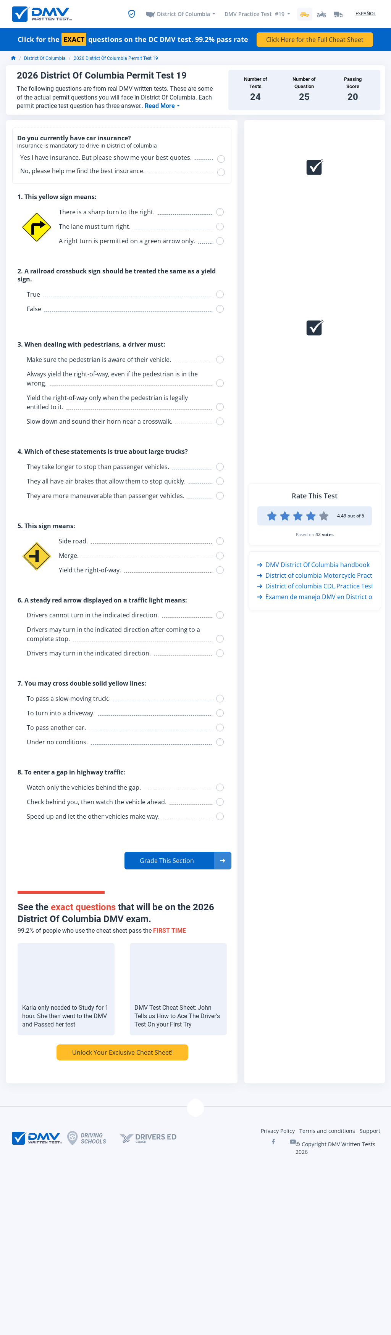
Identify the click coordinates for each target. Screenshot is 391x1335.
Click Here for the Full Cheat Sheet (315, 39)
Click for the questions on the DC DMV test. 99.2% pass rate (133, 39)
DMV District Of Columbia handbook (313, 564)
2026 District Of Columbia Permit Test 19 (116, 58)
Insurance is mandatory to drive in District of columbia (87, 145)
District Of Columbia (183, 14)
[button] (177, 860)
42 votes (324, 534)
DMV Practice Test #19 (254, 14)
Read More (160, 105)
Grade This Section (167, 861)
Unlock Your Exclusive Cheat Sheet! (122, 1052)
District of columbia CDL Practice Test (315, 586)
